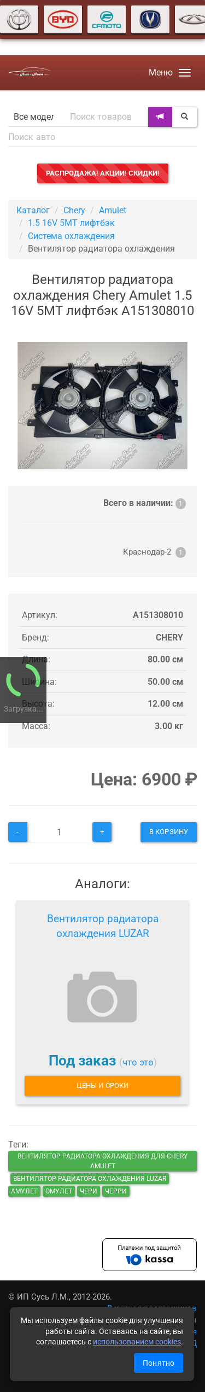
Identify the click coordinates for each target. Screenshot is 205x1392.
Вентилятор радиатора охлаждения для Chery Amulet (102, 1161)
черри (116, 1191)
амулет (24, 1191)
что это (138, 1062)
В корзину (168, 832)
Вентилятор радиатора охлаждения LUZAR (103, 926)
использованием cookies (137, 1341)
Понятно (158, 1363)
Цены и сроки (102, 1085)
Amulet (112, 210)
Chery (74, 210)
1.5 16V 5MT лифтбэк (71, 223)
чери (88, 1191)
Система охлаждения (71, 236)
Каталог (33, 210)
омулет (58, 1191)
